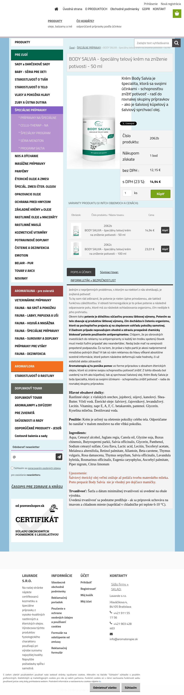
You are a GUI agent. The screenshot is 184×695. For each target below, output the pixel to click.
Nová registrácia (171, 3)
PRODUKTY (55, 21)
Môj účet (86, 601)
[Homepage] (54, 9)
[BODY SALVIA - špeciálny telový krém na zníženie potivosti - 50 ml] (99, 78)
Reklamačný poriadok (59, 599)
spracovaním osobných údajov (44, 468)
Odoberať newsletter (25, 447)
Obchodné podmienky (124, 9)
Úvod (71, 47)
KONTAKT (159, 9)
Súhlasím (129, 687)
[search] (176, 43)
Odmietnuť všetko (101, 687)
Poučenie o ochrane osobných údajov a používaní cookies (62, 617)
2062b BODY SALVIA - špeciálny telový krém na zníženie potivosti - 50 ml (108, 230)
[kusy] (127, 193)
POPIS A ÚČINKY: (81, 272)
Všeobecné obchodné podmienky (58, 587)
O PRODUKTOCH (96, 9)
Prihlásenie (151, 3)
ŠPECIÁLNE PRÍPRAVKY (89, 47)
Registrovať (88, 588)
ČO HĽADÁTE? (85, 21)
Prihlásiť (86, 582)
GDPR (146, 9)
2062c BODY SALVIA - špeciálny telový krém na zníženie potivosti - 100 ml (108, 249)
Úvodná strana (72, 9)
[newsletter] (59, 457)
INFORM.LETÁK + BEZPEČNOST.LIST (93, 280)
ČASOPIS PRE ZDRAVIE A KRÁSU (37, 486)
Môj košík (87, 595)
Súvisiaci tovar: (109, 272)
